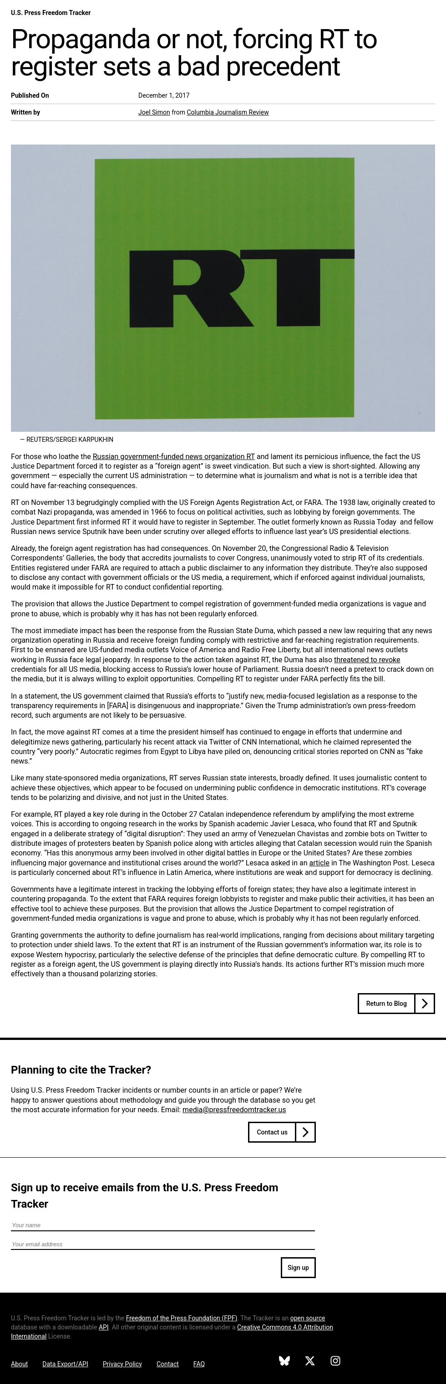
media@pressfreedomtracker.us (234, 1109)
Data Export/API (65, 1364)
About (19, 1364)
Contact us (272, 1132)
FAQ (199, 1364)
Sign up (298, 1267)
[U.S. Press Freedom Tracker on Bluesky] (284, 1362)
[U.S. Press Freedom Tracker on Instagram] (335, 1362)
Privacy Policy (122, 1364)
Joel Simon (154, 112)
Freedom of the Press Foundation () (182, 1318)
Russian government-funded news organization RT (174, 456)
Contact (168, 1364)
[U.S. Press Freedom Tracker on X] (309, 1362)
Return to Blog (386, 1003)
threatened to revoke (367, 659)
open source (307, 1318)
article (319, 863)
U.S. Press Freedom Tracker (51, 12)
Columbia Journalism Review (228, 112)
